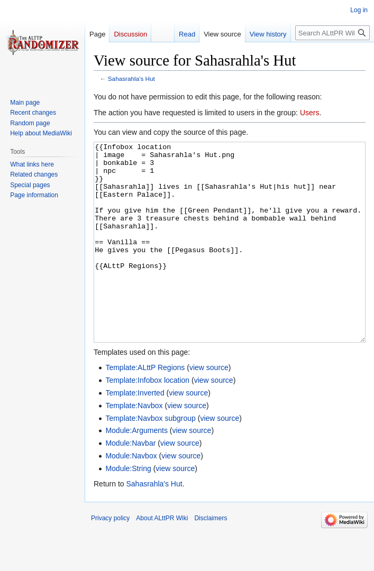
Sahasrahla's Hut (131, 78)
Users (310, 112)
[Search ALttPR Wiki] (332, 32)
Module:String (128, 508)
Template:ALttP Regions (145, 407)
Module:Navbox (131, 495)
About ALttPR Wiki (162, 557)
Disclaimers (210, 557)
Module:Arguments (136, 470)
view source (209, 407)
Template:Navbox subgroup (150, 458)
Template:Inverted (134, 432)
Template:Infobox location (147, 420)
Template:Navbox (133, 445)
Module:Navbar (130, 482)
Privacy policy (110, 557)
